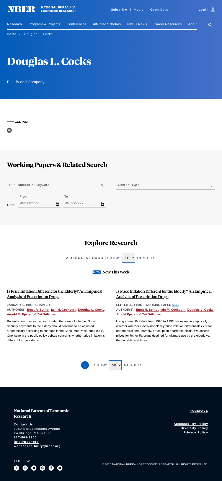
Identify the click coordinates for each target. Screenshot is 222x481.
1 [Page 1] (85, 365)
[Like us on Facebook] (51, 468)
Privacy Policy (196, 432)
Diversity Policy (194, 428)
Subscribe (119, 9)
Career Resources (167, 24)
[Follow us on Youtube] (59, 468)
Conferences (76, 24)
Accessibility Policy (191, 423)
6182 (175, 305)
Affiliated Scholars (107, 24)
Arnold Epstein (127, 314)
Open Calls (159, 9)
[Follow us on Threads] (42, 468)
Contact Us (23, 424)
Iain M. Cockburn (63, 309)
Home (11, 34)
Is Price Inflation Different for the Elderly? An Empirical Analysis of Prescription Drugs (54, 293)
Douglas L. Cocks (91, 309)
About (192, 24)
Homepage (199, 410)
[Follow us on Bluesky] (33, 468)
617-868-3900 (25, 437)
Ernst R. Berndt (38, 309)
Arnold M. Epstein (20, 314)
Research (14, 24)
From (27, 196)
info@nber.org (26, 441)
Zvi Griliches (46, 314)
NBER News (137, 24)
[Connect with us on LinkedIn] (25, 468)
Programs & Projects (44, 24)
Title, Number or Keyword (29, 185)
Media (139, 9)
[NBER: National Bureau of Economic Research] (45, 11)
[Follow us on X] (16, 468)
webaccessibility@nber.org (37, 446)
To (70, 196)
